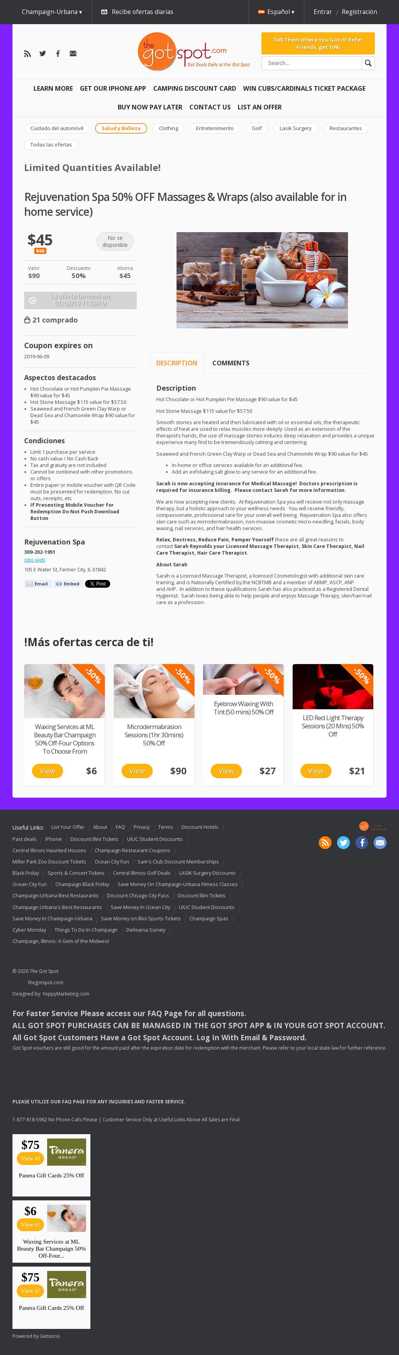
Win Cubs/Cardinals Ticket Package (304, 88)
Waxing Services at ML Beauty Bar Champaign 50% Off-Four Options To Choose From (64, 739)
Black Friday (25, 873)
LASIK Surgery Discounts (207, 873)
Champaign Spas (208, 918)
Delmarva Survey (145, 930)
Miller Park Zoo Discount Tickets (49, 861)
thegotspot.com (46, 982)
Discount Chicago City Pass (138, 896)
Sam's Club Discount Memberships (178, 861)
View (47, 770)
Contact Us (210, 107)
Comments (230, 363)
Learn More (53, 88)
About (100, 827)
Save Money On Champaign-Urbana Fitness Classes (178, 884)
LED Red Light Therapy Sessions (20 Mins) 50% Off (333, 725)
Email (41, 584)
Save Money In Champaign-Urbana (52, 918)
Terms (165, 827)
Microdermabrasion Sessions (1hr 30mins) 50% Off (154, 734)
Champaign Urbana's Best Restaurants (57, 907)
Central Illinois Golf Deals (142, 873)
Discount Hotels (200, 827)
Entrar (323, 12)
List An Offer (260, 107)
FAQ (120, 827)
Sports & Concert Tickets (76, 873)
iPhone (53, 839)
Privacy (142, 827)
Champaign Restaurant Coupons (132, 850)
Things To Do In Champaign (86, 930)
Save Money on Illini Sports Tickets (141, 918)
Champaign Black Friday (82, 884)
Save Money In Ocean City (140, 907)
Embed (71, 584)
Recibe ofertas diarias (142, 12)
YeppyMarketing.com (65, 993)
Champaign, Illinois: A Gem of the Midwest (60, 941)
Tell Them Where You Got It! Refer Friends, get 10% (318, 43)
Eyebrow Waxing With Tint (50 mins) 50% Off (244, 707)
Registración (359, 12)
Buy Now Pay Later (150, 107)
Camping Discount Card (194, 88)
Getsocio (50, 1336)
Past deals (24, 839)
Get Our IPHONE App (113, 88)
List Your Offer (68, 827)
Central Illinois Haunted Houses (49, 850)
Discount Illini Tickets (94, 839)
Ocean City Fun (112, 861)
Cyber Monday (29, 930)
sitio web (34, 560)
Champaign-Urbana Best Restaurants (55, 896)
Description (177, 363)
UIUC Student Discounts (155, 839)
